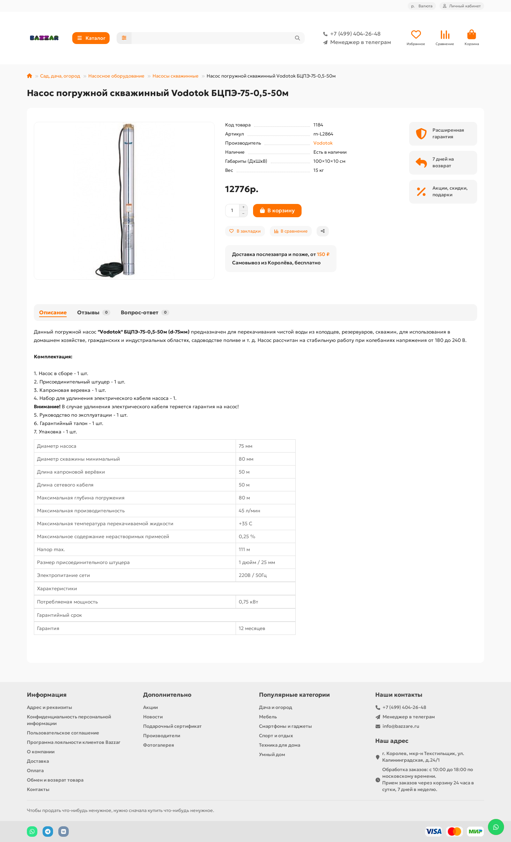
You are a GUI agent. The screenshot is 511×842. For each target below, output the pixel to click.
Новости (153, 717)
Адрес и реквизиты (49, 707)
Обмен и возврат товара (55, 780)
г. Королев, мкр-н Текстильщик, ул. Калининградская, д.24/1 (423, 757)
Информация (47, 694)
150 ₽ (323, 254)
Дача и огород (275, 707)
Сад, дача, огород (60, 76)
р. (421, 5)
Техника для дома (279, 745)
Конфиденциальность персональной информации (69, 720)
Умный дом (272, 754)
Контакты (38, 789)
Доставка (38, 761)
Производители (161, 736)
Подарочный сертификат (172, 726)
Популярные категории (294, 694)
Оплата (35, 771)
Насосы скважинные (176, 76)
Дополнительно (167, 694)
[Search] (218, 38)
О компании (40, 752)
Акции (150, 707)
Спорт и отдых (276, 736)
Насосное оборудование (116, 76)
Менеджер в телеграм (355, 42)
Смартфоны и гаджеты (285, 726)
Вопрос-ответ (145, 312)
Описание (53, 312)
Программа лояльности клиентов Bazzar (73, 742)
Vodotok (323, 143)
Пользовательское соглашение (63, 733)
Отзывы (93, 312)
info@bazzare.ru (401, 726)
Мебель (268, 717)
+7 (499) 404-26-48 (350, 34)
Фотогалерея (158, 745)
